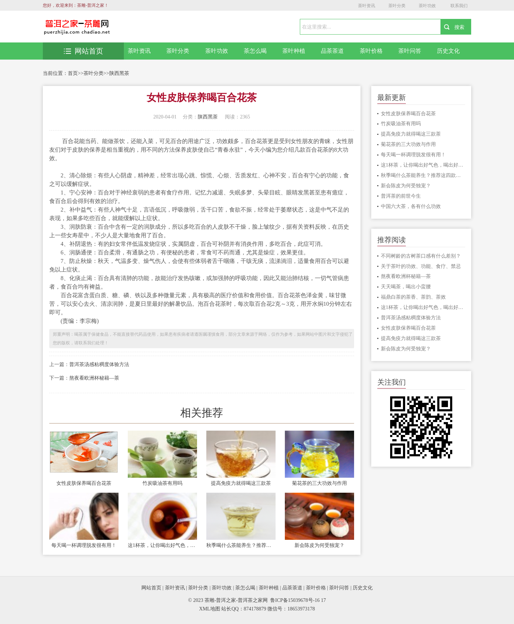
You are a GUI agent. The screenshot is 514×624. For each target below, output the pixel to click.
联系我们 (459, 5)
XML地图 (209, 609)
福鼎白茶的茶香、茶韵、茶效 (413, 297)
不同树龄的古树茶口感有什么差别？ (421, 256)
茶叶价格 (371, 51)
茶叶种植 (293, 51)
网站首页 (83, 51)
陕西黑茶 (119, 73)
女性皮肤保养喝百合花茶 (83, 483)
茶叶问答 (409, 51)
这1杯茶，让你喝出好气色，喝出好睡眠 (162, 545)
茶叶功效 (427, 5)
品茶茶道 (332, 51)
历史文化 (448, 51)
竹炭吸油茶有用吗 (162, 483)
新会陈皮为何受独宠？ (319, 545)
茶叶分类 (396, 5)
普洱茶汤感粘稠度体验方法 (99, 364)
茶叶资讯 (366, 5)
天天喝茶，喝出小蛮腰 (406, 286)
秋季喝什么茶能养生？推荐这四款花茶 (241, 545)
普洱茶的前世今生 (401, 196)
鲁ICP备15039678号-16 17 (298, 600)
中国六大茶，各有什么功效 (411, 206)
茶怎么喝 (255, 51)
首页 (73, 73)
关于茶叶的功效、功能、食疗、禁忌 (421, 266)
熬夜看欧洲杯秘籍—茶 (94, 378)
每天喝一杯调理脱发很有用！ (83, 545)
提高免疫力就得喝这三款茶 (241, 483)
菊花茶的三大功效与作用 (319, 483)
